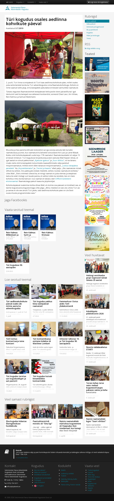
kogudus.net (92, 483)
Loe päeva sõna (22, 457)
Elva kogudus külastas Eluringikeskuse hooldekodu (16, 423)
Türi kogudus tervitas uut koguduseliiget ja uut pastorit (16, 378)
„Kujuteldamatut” (25, 168)
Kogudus (20, 2)
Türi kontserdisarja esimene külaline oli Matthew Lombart (42, 341)
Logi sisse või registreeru (98, 2)
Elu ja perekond (92, 30)
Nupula (90, 488)
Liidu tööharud (39, 482)
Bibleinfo (91, 486)
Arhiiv (90, 481)
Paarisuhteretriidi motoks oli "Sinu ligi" (42, 422)
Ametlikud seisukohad (42, 475)
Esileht (9, 2)
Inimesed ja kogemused (95, 27)
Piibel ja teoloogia (93, 35)
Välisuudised (91, 24)
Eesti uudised (91, 21)
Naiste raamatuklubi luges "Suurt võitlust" (96, 420)
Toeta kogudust (93, 470)
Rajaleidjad (92, 479)
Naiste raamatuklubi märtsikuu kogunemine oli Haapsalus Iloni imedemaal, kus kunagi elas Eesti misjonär (70, 426)
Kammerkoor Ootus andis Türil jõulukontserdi (68, 303)
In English (39, 486)
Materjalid (64, 481)
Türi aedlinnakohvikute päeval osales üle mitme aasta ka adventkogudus (16, 305)
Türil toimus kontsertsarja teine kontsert (15, 341)
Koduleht (31, 2)
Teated (90, 54)
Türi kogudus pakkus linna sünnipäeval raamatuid (42, 303)
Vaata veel (43, 2)
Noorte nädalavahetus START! (96, 348)
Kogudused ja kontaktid (42, 478)
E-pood (90, 472)
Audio (75, 479)
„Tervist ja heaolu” (44, 168)
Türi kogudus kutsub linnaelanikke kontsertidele (42, 378)
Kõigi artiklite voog (92, 48)
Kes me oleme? (39, 470)
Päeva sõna (65, 485)
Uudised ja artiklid (67, 473)
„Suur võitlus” (58, 160)
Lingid (90, 490)
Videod (69, 479)
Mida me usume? (40, 472)
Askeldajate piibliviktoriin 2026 (95, 312)
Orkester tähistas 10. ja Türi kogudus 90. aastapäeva (69, 341)
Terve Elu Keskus (94, 477)
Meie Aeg (91, 475)
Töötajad (37, 480)
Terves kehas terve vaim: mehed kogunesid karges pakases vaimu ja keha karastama (96, 388)
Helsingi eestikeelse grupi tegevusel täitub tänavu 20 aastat (96, 277)
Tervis (89, 38)
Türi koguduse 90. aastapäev (14, 266)
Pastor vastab (75, 485)
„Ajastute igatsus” (42, 160)
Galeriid (63, 479)
